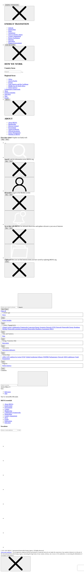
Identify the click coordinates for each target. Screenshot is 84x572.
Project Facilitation (14, 38)
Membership (12, 124)
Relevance (8, 392)
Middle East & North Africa (16, 86)
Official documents (14, 131)
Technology (11, 33)
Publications (8, 421)
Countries (4, 370)
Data (6, 96)
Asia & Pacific (12, 81)
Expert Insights (6, 320)
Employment (8, 406)
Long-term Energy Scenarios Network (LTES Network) (45, 327)
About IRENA (12, 122)
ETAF (23, 357)
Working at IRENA (14, 134)
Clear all (3, 311)
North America (12, 87)
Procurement (12, 127)
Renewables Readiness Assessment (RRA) (41, 329)
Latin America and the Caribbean (18, 84)
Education (8, 94)
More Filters (5, 309)
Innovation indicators (8, 350)
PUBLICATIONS (10, 93)
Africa (10, 79)
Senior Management (14, 133)
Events (7, 98)
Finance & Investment (15, 43)
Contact (7, 409)
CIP (8, 357)
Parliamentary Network (56, 357)
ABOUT (7, 99)
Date (6, 393)
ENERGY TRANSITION (11, 5)
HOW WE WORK (10, 45)
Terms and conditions (6, 552)
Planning (11, 39)
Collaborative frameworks (12, 89)
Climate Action (6, 327)
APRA (4, 357)
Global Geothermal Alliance (34, 357)
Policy (10, 31)
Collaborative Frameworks (20, 327)
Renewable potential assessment (18, 329)
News (6, 91)
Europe (10, 82)
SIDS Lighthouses (69, 357)
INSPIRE (46, 357)
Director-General (13, 126)
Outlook (10, 28)
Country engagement (14, 36)
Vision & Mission (13, 129)
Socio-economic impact (15, 34)
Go (19, 430)
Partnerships (12, 29)
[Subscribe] (9, 430)
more (3, 318)
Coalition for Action (15, 357)
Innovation (11, 41)
